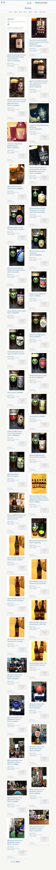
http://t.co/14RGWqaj (13, 764)
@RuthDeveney (18, 431)
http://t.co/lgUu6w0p (35, 542)
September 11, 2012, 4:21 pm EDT (36, 754)
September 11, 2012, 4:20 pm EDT (36, 797)
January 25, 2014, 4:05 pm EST (13, 64)
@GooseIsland (44, 125)
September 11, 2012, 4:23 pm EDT (13, 682)
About (15, 12)
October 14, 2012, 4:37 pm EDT (35, 505)
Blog (20, 12)
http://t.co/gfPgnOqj (35, 793)
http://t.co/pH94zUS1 (35, 336)
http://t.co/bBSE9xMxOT (36, 129)
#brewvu (28, 8)
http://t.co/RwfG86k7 (17, 392)
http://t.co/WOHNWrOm (36, 255)
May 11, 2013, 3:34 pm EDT (35, 177)
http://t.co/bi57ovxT (12, 519)
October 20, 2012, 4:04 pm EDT (35, 461)
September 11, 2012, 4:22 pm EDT (36, 711)
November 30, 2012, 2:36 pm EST (36, 258)
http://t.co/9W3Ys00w (35, 831)
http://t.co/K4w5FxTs (35, 708)
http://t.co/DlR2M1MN (13, 313)
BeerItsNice (33, 48)
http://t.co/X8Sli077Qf (35, 87)
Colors (36, 12)
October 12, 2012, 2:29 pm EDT (13, 522)
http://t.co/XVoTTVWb (40, 624)
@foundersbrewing (12, 146)
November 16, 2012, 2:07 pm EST (36, 340)
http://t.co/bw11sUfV (13, 272)
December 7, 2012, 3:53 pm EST (35, 216)
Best (25, 12)
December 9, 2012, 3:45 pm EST (13, 192)
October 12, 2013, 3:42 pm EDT (13, 151)
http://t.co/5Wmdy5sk (37, 377)
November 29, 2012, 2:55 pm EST (13, 276)
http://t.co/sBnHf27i (12, 721)
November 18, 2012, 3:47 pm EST (13, 316)
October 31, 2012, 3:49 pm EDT (13, 439)
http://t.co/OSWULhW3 (13, 435)
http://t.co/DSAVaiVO (35, 750)
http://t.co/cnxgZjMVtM (36, 46)
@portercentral (21, 55)
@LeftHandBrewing (35, 171)
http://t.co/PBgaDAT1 (17, 188)
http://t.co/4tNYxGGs (35, 296)
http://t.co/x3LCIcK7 (19, 354)
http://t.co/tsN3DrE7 (19, 229)
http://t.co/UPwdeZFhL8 (13, 61)
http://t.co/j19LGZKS (17, 560)
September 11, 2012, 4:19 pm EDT (36, 834)
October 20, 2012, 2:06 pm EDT (13, 480)
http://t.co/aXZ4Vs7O (39, 457)
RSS (4, 2)
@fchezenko (10, 103)
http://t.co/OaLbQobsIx (13, 105)
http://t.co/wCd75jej (39, 665)
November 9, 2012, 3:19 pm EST (35, 381)
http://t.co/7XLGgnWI (17, 600)
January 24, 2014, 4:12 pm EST (35, 90)
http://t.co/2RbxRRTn (39, 416)
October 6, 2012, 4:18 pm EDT (12, 563)
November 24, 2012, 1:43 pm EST (36, 299)
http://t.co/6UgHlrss (35, 502)
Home (10, 12)
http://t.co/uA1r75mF (13, 844)
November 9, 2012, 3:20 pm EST (13, 357)
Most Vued (42, 12)
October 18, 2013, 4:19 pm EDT (35, 133)
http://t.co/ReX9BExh (12, 679)
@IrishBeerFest (11, 677)
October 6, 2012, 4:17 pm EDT (35, 628)
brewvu (33, 54)
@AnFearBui (10, 99)
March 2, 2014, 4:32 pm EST (35, 49)
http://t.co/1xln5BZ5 (17, 641)
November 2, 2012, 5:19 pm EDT (13, 396)
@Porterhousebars (12, 55)
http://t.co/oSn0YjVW (39, 212)
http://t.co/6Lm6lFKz (12, 801)
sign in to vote (44, 49)
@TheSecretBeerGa (42, 498)
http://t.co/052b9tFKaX (36, 173)
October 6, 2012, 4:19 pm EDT (35, 546)
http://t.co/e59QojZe (12, 476)
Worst (30, 12)
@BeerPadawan (40, 455)
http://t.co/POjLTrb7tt (13, 148)
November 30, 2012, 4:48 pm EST (13, 233)
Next (18, 862)
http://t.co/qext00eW (40, 583)
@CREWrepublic (34, 44)
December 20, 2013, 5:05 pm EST (13, 109)
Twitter (2, 2)
